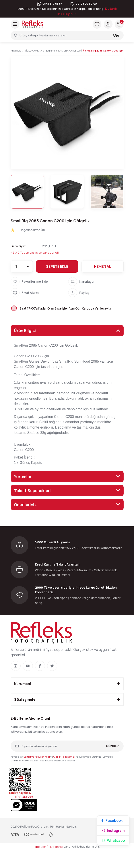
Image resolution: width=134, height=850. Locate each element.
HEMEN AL (102, 266)
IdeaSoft (41, 847)
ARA (116, 35)
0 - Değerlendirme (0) (28, 230)
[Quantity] (22, 266)
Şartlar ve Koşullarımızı (36, 756)
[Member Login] (108, 24)
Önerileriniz (25, 504)
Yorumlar (22, 476)
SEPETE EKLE (57, 266)
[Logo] (32, 24)
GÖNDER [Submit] (112, 746)
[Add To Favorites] (38, 281)
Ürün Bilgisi (25, 330)
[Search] (67, 35)
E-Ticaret (56, 847)
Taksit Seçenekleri (32, 490)
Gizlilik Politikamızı (64, 756)
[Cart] (119, 24)
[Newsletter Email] (67, 746)
